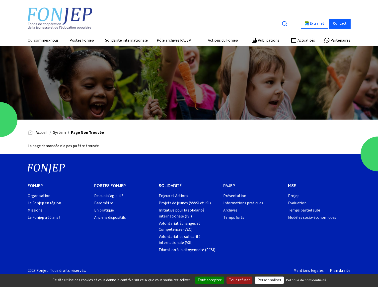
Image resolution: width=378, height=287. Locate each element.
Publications (268, 40)
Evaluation (297, 203)
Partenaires (340, 40)
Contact (340, 23)
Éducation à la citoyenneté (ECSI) (187, 250)
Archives (230, 210)
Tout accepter (210, 280)
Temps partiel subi (304, 210)
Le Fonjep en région (44, 203)
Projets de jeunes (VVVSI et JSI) (185, 203)
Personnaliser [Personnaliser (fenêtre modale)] (269, 280)
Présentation (234, 196)
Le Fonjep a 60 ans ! (44, 217)
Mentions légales (309, 270)
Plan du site (340, 270)
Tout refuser (239, 280)
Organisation (39, 196)
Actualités (306, 40)
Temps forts (233, 217)
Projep (294, 196)
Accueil (42, 132)
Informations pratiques (243, 203)
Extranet (317, 23)
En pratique (104, 210)
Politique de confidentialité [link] (306, 280)
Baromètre (103, 203)
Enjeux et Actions (173, 196)
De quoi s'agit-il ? (108, 196)
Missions (35, 210)
